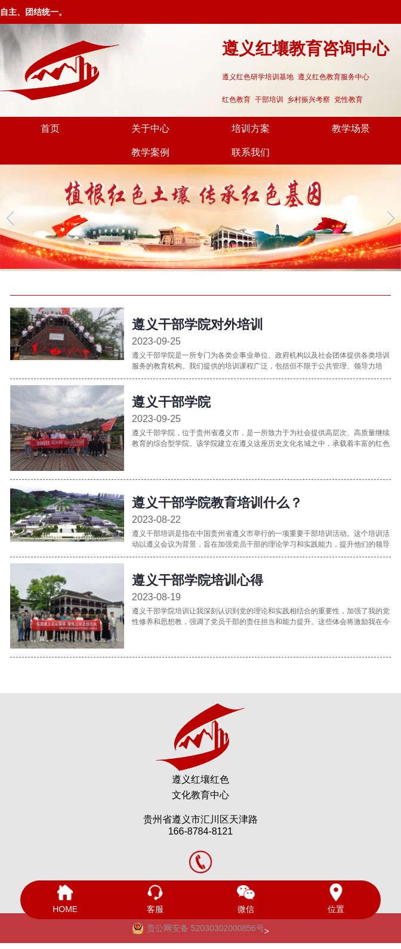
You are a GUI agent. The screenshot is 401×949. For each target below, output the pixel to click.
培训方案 (251, 128)
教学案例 (150, 152)
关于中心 (150, 128)
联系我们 (251, 152)
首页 (50, 128)
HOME (65, 898)
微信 (245, 898)
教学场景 (351, 128)
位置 (336, 898)
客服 (155, 898)
